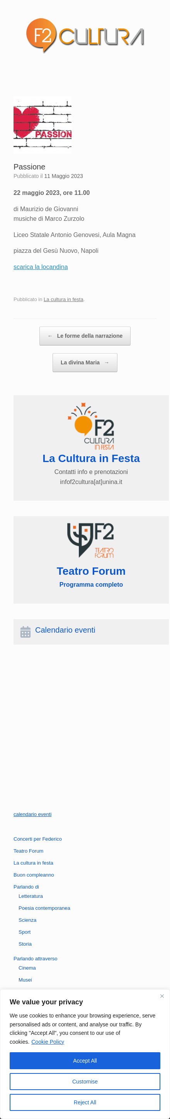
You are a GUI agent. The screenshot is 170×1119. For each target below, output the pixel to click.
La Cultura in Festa (91, 458)
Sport (25, 932)
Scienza (27, 920)
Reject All (85, 1102)
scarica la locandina (41, 267)
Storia (25, 944)
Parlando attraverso (35, 959)
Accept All (85, 1061)
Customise (85, 1081)
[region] (85, 1054)
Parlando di (26, 887)
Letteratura (31, 896)
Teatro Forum (28, 851)
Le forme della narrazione (85, 336)
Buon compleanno (34, 875)
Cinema (27, 968)
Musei (25, 980)
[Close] (162, 995)
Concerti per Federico (38, 839)
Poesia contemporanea (44, 908)
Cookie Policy (47, 1042)
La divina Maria (85, 363)
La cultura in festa (63, 299)
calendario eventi (32, 814)
